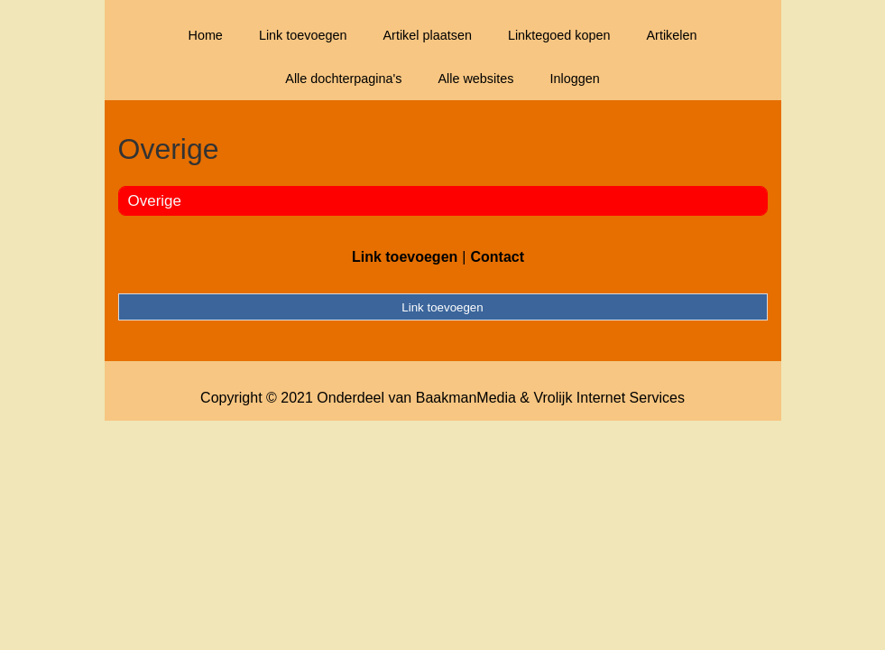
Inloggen (574, 78)
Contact (497, 257)
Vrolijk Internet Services (608, 397)
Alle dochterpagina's (343, 78)
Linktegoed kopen (559, 35)
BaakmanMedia (466, 397)
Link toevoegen (303, 35)
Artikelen (672, 35)
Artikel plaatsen (427, 35)
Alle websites (475, 78)
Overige (155, 200)
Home (205, 35)
